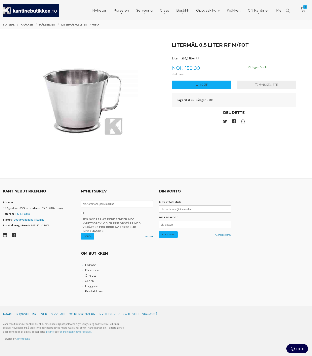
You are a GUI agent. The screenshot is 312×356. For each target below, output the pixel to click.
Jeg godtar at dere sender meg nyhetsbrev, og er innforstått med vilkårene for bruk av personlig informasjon (112, 225)
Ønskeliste (266, 85)
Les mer (149, 236)
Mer (279, 10)
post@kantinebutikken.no (29, 219)
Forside (90, 265)
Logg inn (91, 286)
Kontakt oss (94, 291)
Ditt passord (168, 217)
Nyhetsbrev (109, 314)
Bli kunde (92, 270)
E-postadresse (170, 201)
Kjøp (201, 85)
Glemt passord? (223, 234)
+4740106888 (22, 214)
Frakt (8, 314)
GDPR (89, 281)
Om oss (90, 275)
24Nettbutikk (23, 338)
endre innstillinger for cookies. (76, 331)
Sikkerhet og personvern (73, 314)
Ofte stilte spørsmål (141, 314)
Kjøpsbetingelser (31, 314)
